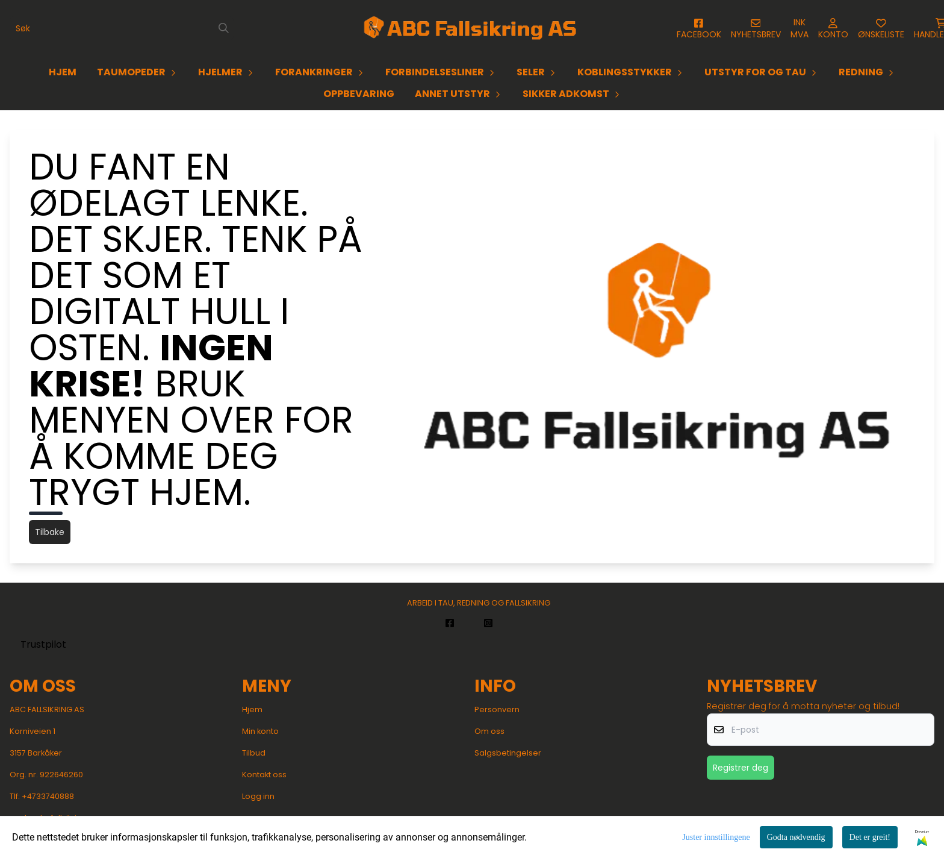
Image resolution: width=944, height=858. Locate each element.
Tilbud (254, 753)
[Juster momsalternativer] (799, 28)
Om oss (489, 731)
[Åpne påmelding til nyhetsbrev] (756, 29)
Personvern (497, 709)
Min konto (260, 731)
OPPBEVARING (358, 94)
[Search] (223, 28)
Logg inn (258, 796)
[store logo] (472, 28)
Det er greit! (869, 837)
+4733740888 (48, 796)
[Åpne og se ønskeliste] (881, 29)
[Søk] (122, 28)
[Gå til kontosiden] (699, 29)
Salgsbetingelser (507, 753)
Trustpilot (43, 644)
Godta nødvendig (796, 837)
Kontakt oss (264, 774)
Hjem (252, 709)
